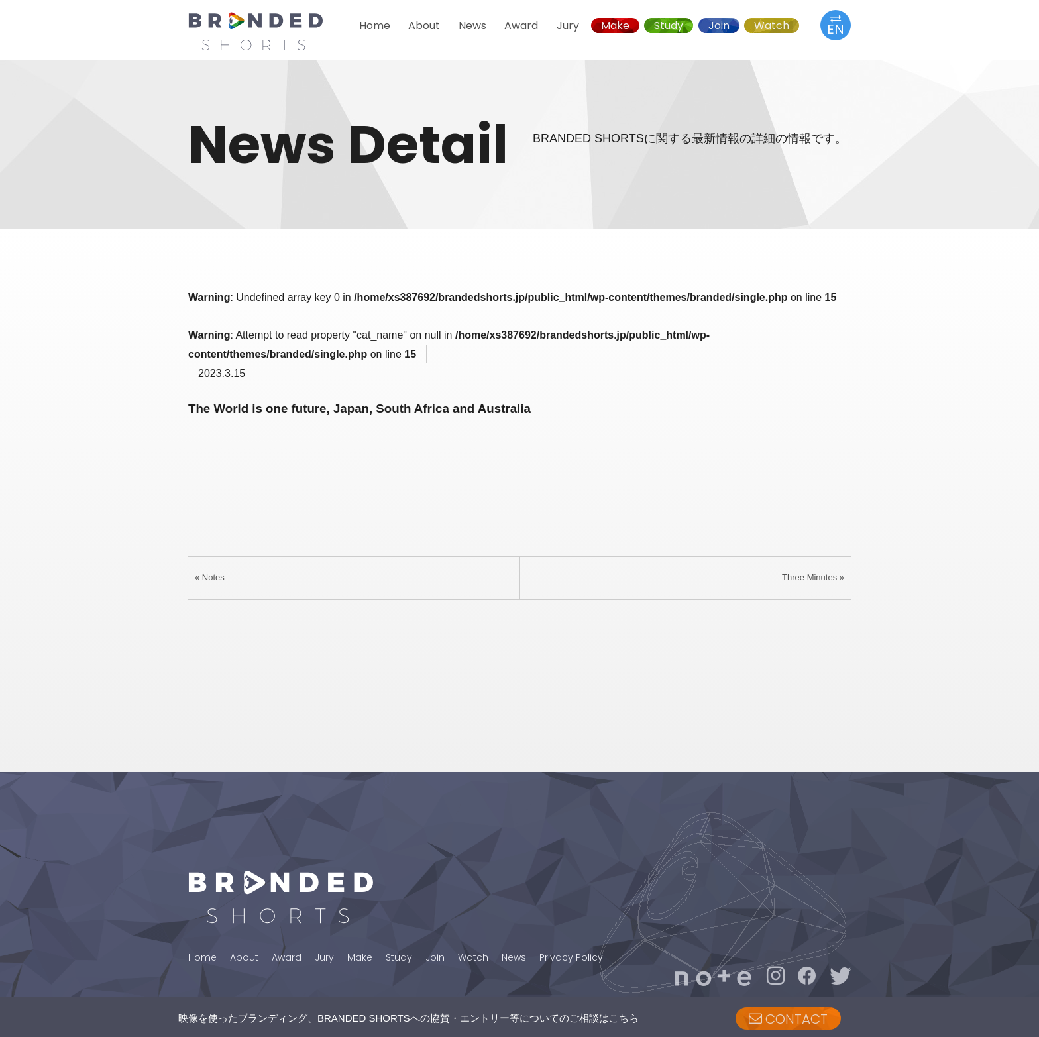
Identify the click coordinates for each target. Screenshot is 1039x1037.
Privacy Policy (571, 957)
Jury (568, 25)
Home (374, 25)
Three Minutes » (813, 577)
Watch (771, 25)
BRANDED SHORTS (267, 31)
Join (719, 25)
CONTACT (788, 1019)
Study (668, 25)
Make (615, 25)
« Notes (210, 577)
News (472, 25)
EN (835, 24)
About (424, 25)
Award (521, 25)
